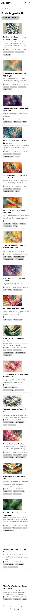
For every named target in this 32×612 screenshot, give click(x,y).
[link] (16, 9)
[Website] (14, 609)
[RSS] (21, 609)
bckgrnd (26, 606)
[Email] (17, 609)
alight (21, 606)
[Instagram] (10, 609)
